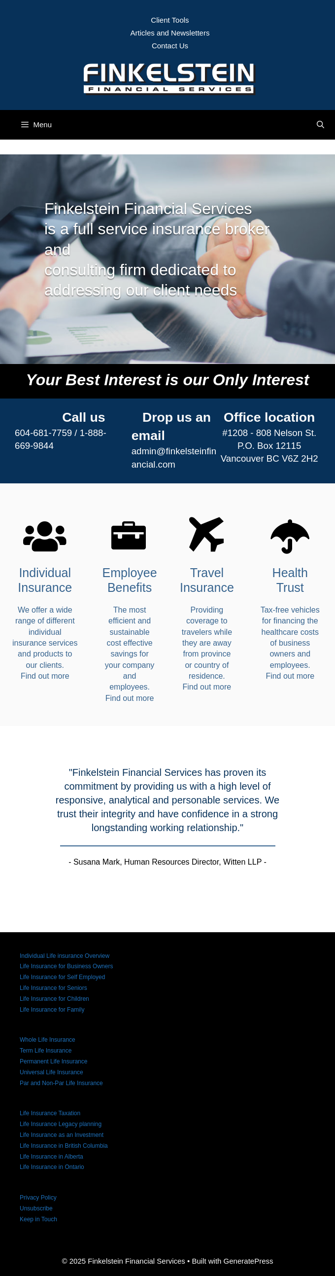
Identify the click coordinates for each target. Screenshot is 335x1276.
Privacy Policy (38, 1197)
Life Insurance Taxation (50, 1113)
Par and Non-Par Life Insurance (61, 1083)
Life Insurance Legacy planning (60, 1124)
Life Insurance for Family (52, 1009)
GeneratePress (248, 1261)
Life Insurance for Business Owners (66, 966)
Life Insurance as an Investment (61, 1134)
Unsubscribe (36, 1208)
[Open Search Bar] (320, 125)
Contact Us (170, 45)
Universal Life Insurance (51, 1072)
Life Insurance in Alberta (51, 1156)
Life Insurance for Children (54, 998)
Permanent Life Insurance (53, 1061)
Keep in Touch (38, 1219)
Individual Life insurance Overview (64, 955)
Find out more (45, 676)
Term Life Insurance (45, 1050)
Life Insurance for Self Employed (62, 977)
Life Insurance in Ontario (52, 1167)
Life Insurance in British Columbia (64, 1145)
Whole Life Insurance (47, 1039)
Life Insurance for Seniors (53, 987)
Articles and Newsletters (170, 33)
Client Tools (170, 20)
